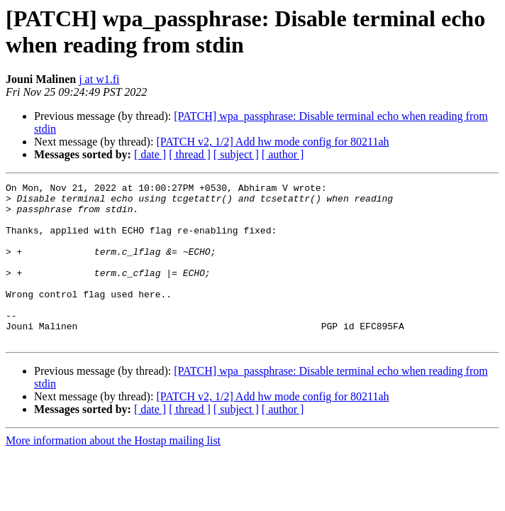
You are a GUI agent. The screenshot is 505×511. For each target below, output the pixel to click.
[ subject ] (236, 154)
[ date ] (150, 154)
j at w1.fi (99, 79)
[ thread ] (190, 154)
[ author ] (283, 154)
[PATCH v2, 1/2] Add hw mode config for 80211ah (272, 142)
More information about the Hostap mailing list (113, 472)
